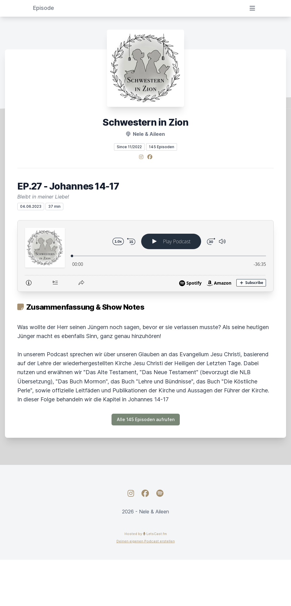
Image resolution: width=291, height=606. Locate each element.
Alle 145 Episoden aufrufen (146, 419)
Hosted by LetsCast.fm (145, 534)
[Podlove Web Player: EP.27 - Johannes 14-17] (145, 255)
